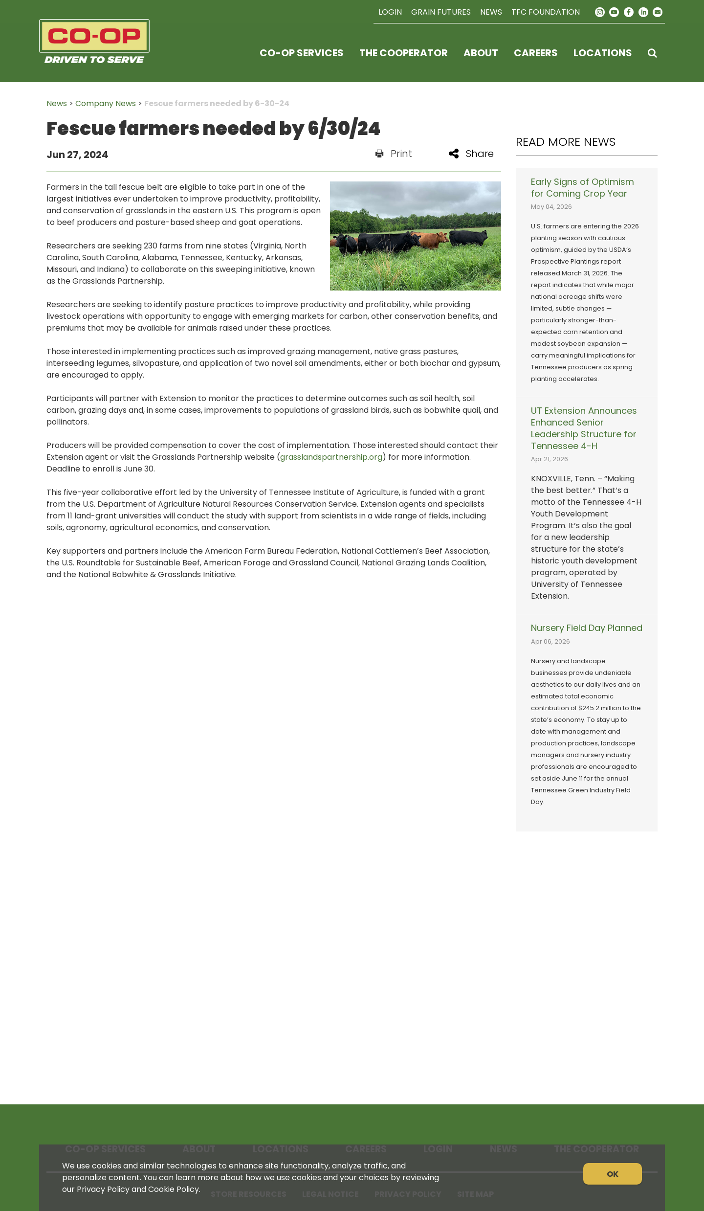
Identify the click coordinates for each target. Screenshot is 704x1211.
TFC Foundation (545, 12)
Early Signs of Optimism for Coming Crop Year (582, 188)
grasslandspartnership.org (331, 457)
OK (612, 1174)
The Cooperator (403, 53)
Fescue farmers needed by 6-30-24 (216, 103)
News (491, 12)
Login (390, 12)
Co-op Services (302, 53)
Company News (105, 103)
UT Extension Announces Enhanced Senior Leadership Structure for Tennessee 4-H (584, 428)
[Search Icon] (652, 53)
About (480, 53)
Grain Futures (441, 12)
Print (393, 153)
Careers (536, 53)
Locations (602, 53)
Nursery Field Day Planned (586, 628)
